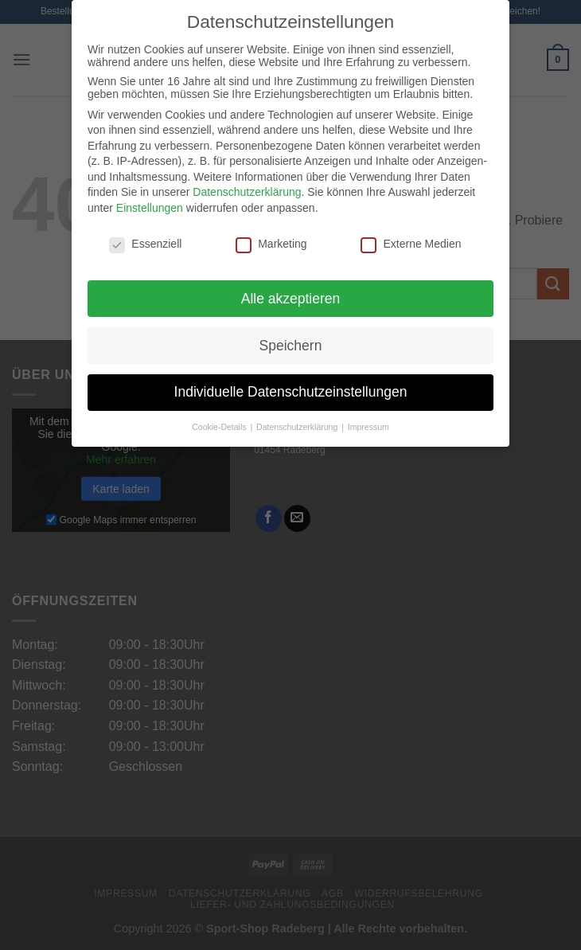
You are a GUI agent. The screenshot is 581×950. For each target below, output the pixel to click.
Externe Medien (411, 243)
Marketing (271, 243)
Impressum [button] (368, 427)
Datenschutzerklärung (247, 192)
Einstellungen (149, 207)
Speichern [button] (290, 346)
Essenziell (145, 243)
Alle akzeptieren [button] (291, 299)
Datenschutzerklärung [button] (298, 427)
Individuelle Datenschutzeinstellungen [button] (290, 392)
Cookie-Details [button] (220, 427)
